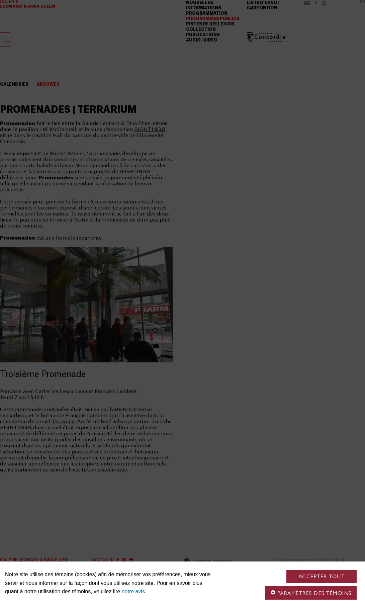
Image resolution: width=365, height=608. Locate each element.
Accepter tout (321, 576)
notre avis (133, 591)
